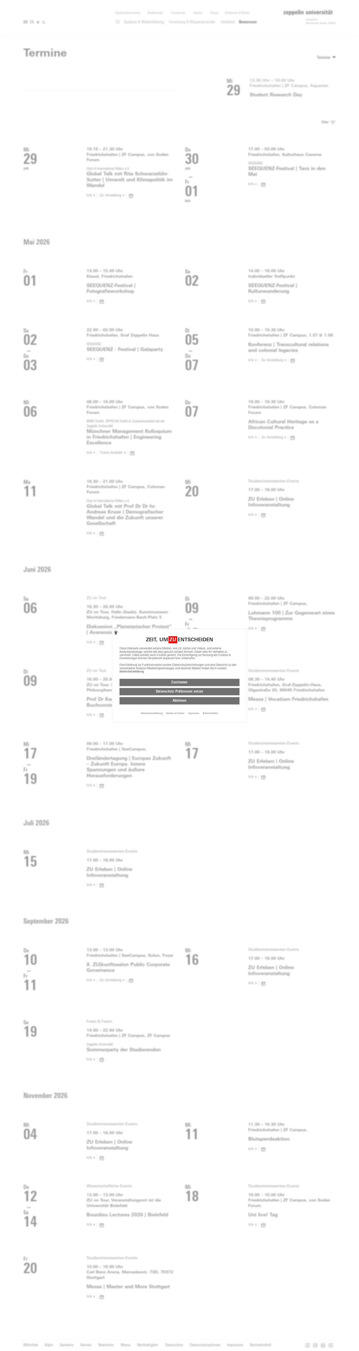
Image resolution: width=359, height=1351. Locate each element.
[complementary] (116, 633)
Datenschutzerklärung (132, 672)
